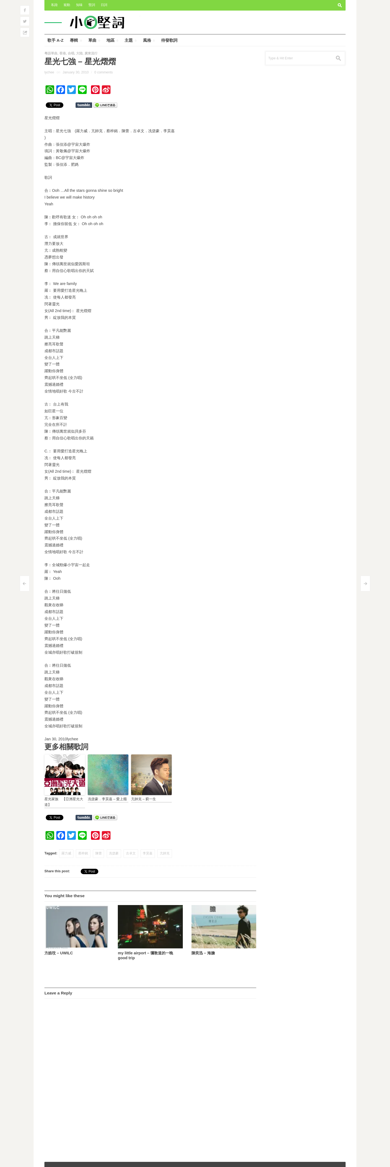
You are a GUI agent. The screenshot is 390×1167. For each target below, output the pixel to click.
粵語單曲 (50, 53)
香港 (62, 53)
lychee (49, 72)
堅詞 (92, 5)
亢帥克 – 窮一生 (143, 799)
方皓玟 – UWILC (58, 953)
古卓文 (131, 853)
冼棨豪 (114, 853)
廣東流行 (91, 53)
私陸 (54, 5)
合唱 (71, 53)
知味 (79, 5)
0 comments (103, 72)
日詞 (104, 5)
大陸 (79, 53)
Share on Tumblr (84, 105)
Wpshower (334, 1159)
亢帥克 (165, 853)
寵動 (67, 5)
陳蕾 (98, 853)
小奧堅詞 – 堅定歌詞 (63, 1159)
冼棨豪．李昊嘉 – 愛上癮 (107, 799)
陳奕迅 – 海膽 (203, 953)
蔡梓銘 (83, 853)
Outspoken (302, 1159)
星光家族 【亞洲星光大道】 (63, 802)
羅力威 (66, 853)
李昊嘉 (147, 853)
